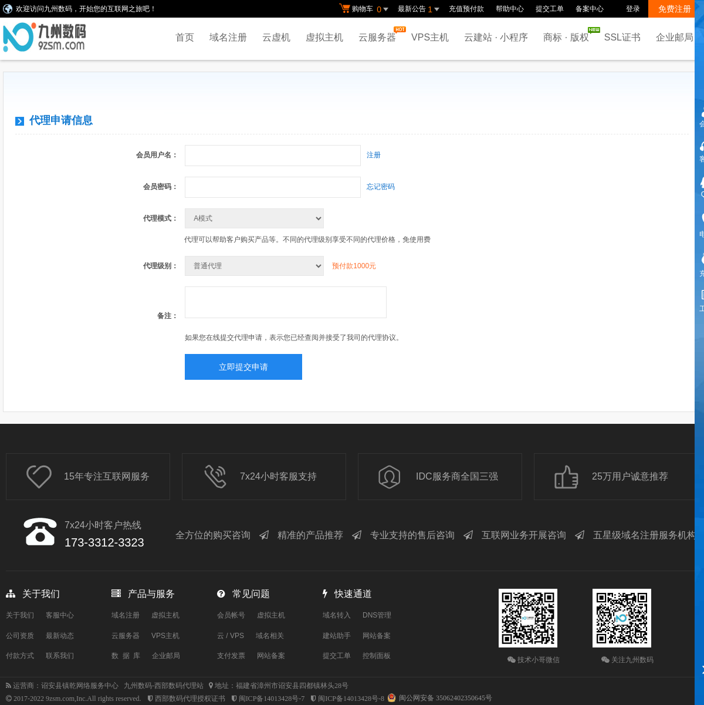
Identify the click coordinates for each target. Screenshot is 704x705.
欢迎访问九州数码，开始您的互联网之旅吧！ (86, 9)
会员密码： (160, 187)
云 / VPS (230, 636)
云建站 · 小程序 (496, 37)
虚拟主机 (324, 37)
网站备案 (271, 656)
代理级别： (160, 266)
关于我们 (20, 615)
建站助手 (337, 636)
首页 (184, 37)
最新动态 (60, 636)
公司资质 (20, 636)
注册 (374, 155)
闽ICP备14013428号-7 (272, 698)
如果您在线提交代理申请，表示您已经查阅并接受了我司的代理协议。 (294, 337)
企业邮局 (674, 37)
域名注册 (228, 37)
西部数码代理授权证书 (190, 698)
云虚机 (276, 37)
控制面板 (377, 656)
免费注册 (674, 9)
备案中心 (590, 9)
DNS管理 (377, 615)
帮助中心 (510, 9)
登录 (633, 9)
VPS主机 (430, 37)
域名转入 (337, 615)
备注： (167, 316)
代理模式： (160, 218)
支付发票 (231, 656)
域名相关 (270, 636)
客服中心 (60, 615)
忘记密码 (381, 187)
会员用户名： (157, 155)
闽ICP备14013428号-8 (351, 698)
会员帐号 (231, 615)
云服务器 (380, 34)
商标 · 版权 (568, 34)
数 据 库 (125, 656)
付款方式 (20, 656)
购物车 (365, 9)
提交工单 (550, 9)
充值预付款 (466, 9)
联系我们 (60, 656)
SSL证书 (622, 37)
